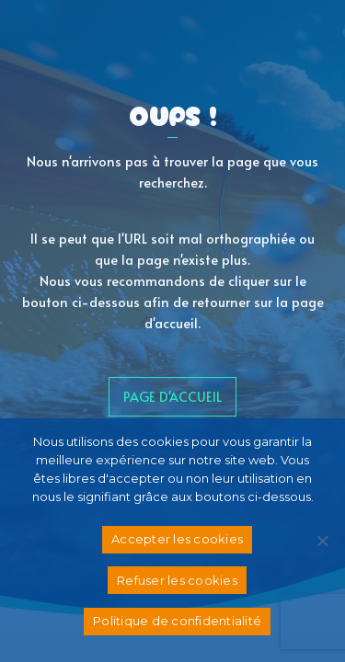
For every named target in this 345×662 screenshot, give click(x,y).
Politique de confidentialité (177, 620)
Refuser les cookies (177, 580)
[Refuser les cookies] (322, 540)
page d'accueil (172, 396)
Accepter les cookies (177, 538)
